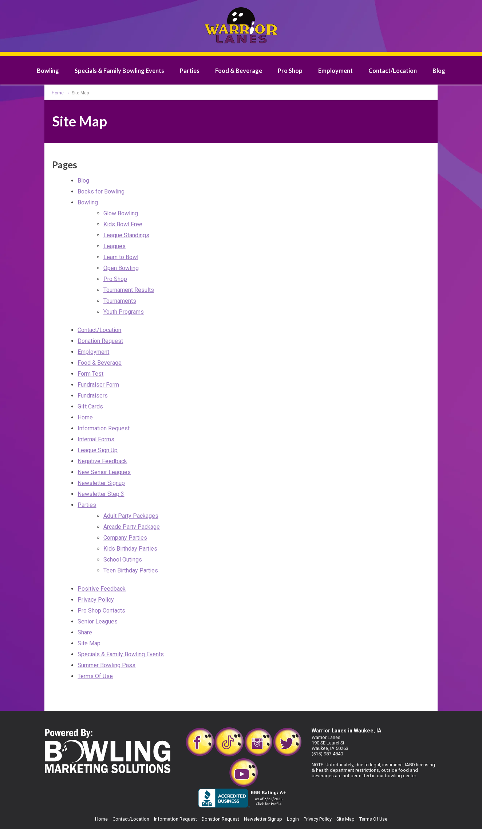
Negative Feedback (102, 461)
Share (85, 632)
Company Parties (125, 537)
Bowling (48, 70)
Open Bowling (121, 268)
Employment (335, 70)
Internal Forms (96, 439)
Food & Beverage (238, 70)
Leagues (114, 246)
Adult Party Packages (130, 515)
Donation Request (100, 340)
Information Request (104, 428)
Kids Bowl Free (122, 224)
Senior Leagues (98, 621)
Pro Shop (290, 70)
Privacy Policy (96, 599)
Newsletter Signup (101, 483)
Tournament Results (128, 289)
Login (293, 819)
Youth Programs (123, 311)
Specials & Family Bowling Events (119, 70)
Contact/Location (392, 70)
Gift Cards (90, 406)
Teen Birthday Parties (130, 570)
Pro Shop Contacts (101, 610)
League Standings (126, 235)
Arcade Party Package (131, 526)
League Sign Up (98, 450)
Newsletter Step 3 (101, 493)
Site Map (89, 643)
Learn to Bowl (120, 257)
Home (85, 417)
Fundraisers (93, 395)
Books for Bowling (101, 191)
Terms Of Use (95, 676)
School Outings (122, 559)
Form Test (90, 373)
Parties (189, 70)
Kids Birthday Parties (130, 548)
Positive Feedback (102, 588)
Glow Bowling (120, 213)
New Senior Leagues (104, 472)
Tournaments (119, 300)
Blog (438, 70)
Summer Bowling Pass (106, 665)
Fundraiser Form (98, 384)
